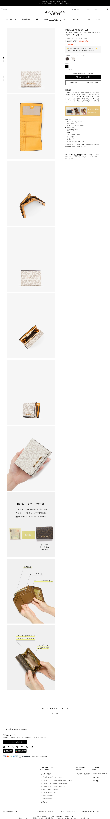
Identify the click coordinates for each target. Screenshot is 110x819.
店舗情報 (4, 9)
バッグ (46, 19)
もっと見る (55, 713)
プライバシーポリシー (68, 811)
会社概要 (96, 777)
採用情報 (96, 781)
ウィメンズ (87, 19)
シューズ (75, 19)
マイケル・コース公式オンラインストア (68, 818)
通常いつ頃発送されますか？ (51, 789)
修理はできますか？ (48, 798)
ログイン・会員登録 (73, 9)
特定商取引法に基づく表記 (91, 811)
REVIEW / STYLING (55, 21)
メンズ (98, 19)
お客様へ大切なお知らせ (45, 811)
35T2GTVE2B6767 (82, 38)
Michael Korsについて (100, 774)
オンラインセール (11, 19)
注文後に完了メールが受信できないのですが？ (56, 783)
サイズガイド (68, 69)
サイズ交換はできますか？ (50, 792)
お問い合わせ (45, 802)
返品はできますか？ (48, 795)
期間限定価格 (26, 19)
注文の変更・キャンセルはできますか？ (54, 786)
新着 (37, 19)
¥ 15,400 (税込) (83, 41)
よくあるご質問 (46, 774)
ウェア (65, 19)
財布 (55, 19)
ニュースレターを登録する (14, 742)
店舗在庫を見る (74, 82)
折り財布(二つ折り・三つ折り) (84, 155)
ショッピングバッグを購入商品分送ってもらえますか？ (58, 780)
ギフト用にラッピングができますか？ (53, 777)
